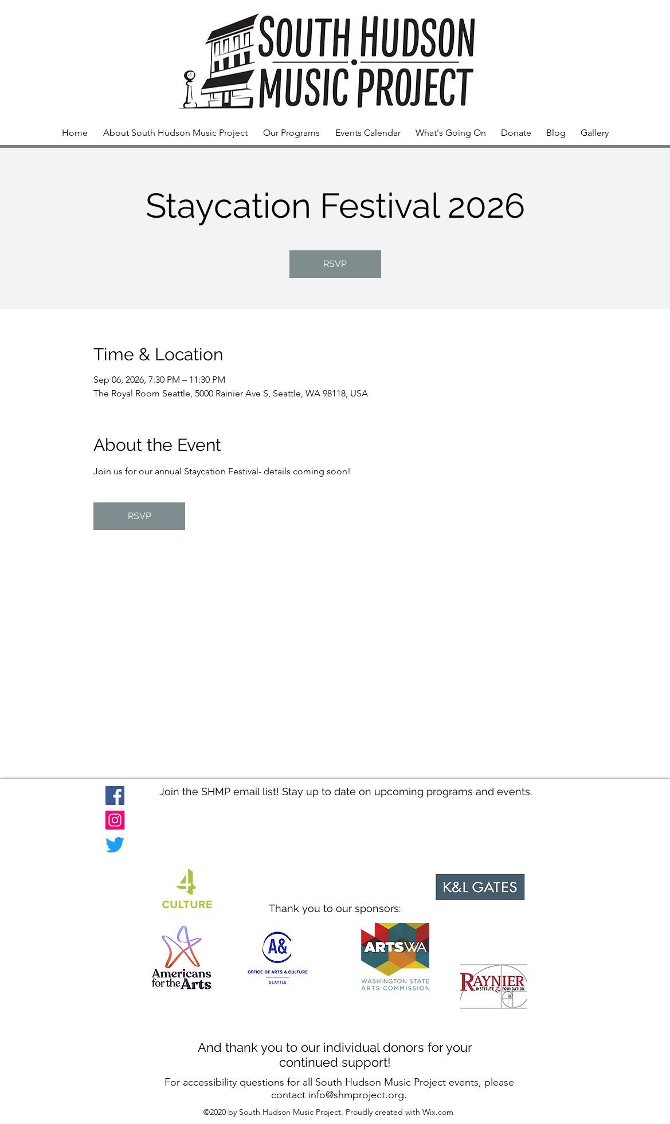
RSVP (335, 263)
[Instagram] (114, 820)
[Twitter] (114, 844)
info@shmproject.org (356, 1094)
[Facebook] (114, 795)
